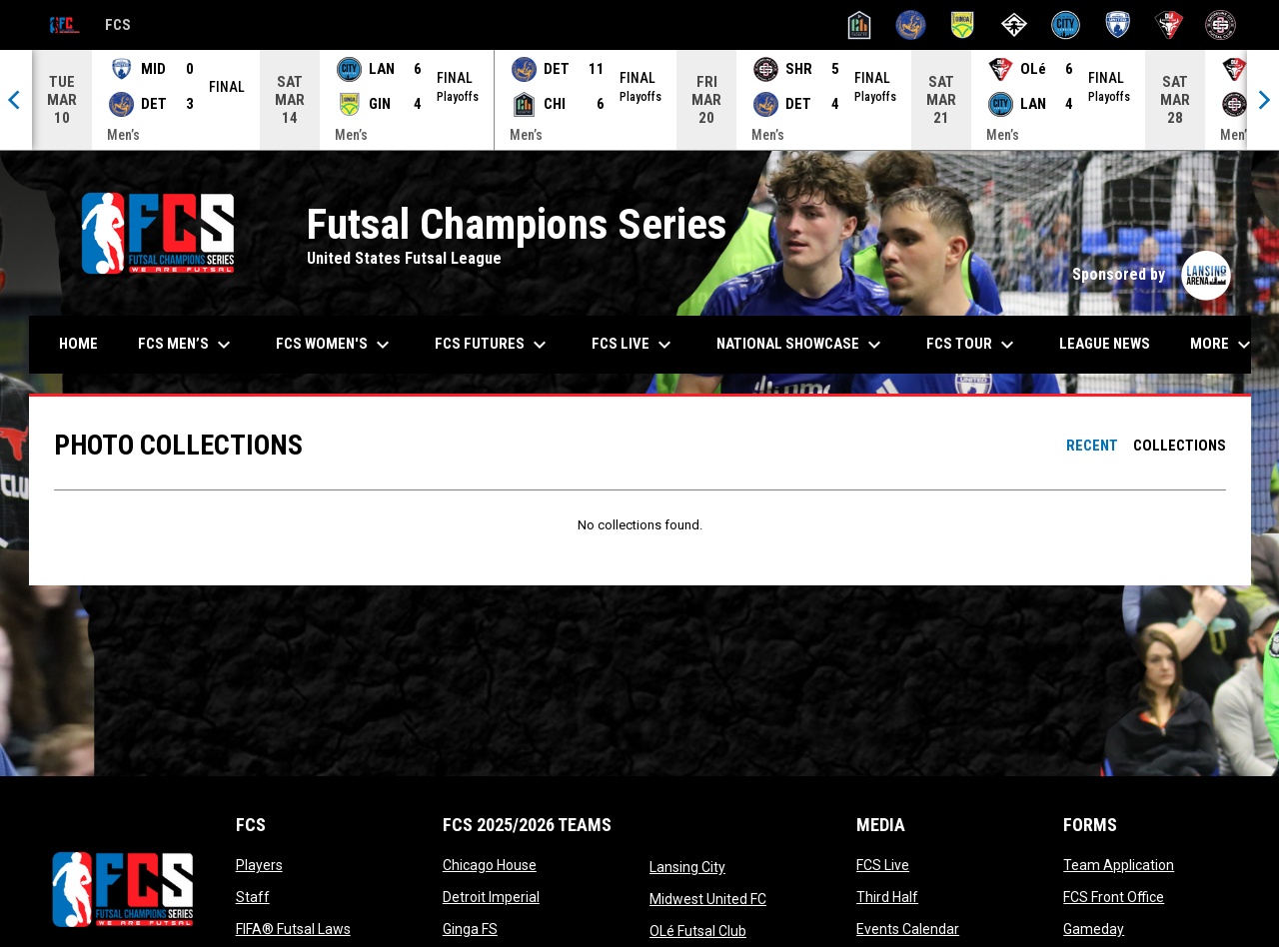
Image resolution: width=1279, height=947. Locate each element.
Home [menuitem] (78, 344)
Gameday (1093, 929)
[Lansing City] (1065, 25)
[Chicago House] (859, 25)
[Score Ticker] (639, 100)
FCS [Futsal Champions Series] (85, 25)
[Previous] (16, 100)
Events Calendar (907, 929)
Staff (253, 897)
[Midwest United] (1117, 25)
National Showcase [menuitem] (801, 345)
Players (259, 865)
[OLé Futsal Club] (1169, 25)
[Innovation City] (1014, 25)
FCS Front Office (1113, 897)
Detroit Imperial (491, 897)
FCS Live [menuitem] (634, 345)
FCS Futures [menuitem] (493, 345)
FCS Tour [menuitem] (972, 345)
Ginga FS (470, 929)
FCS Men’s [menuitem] (187, 345)
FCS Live (882, 865)
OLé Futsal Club (697, 931)
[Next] (1263, 100)
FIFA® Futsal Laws (293, 929)
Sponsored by (1151, 274)
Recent (1092, 446)
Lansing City (687, 867)
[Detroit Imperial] (910, 25)
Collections (1179, 446)
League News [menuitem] (1104, 344)
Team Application (1118, 865)
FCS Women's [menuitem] (335, 345)
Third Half (887, 897)
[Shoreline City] (1220, 25)
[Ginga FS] (962, 25)
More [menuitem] (1223, 345)
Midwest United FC (707, 899)
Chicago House (490, 865)
